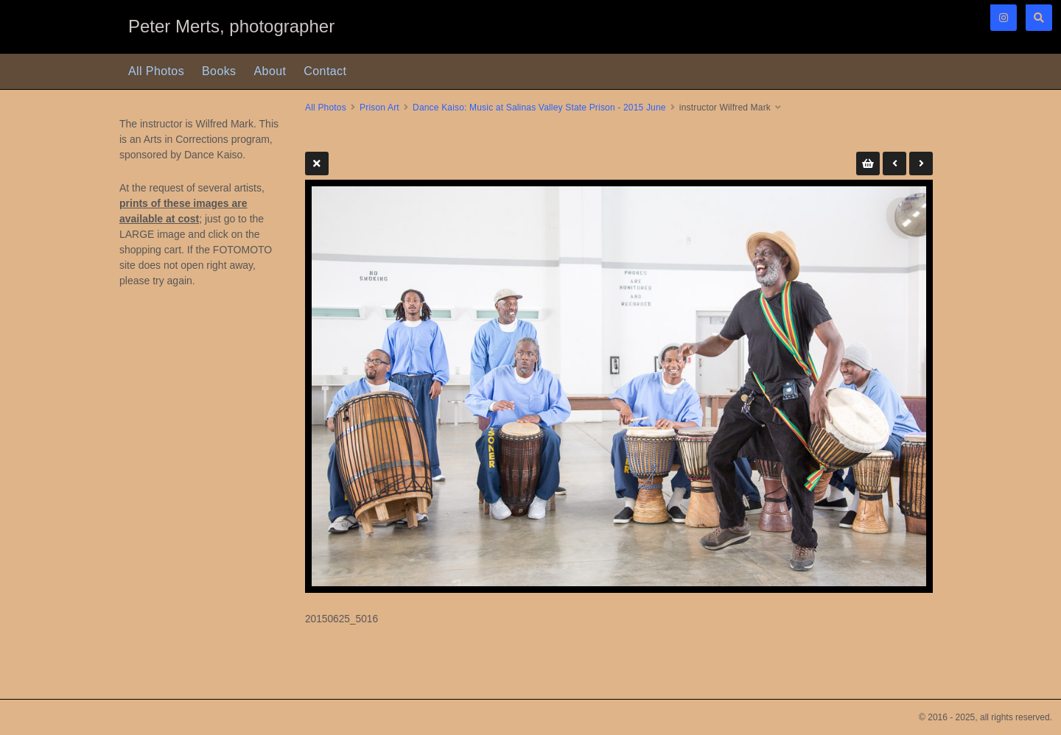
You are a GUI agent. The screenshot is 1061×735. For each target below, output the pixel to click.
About (270, 71)
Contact (325, 71)
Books (219, 71)
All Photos (156, 71)
